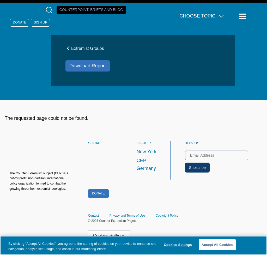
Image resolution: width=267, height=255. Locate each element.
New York (146, 151)
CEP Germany (146, 164)
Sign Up (40, 22)
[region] (133, 245)
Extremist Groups (84, 48)
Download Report (87, 65)
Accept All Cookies (217, 245)
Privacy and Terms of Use (127, 215)
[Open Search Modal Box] (50, 10)
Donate (19, 22)
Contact (93, 215)
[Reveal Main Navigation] (243, 16)
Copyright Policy (167, 215)
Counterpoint (91, 10)
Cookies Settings (109, 235)
